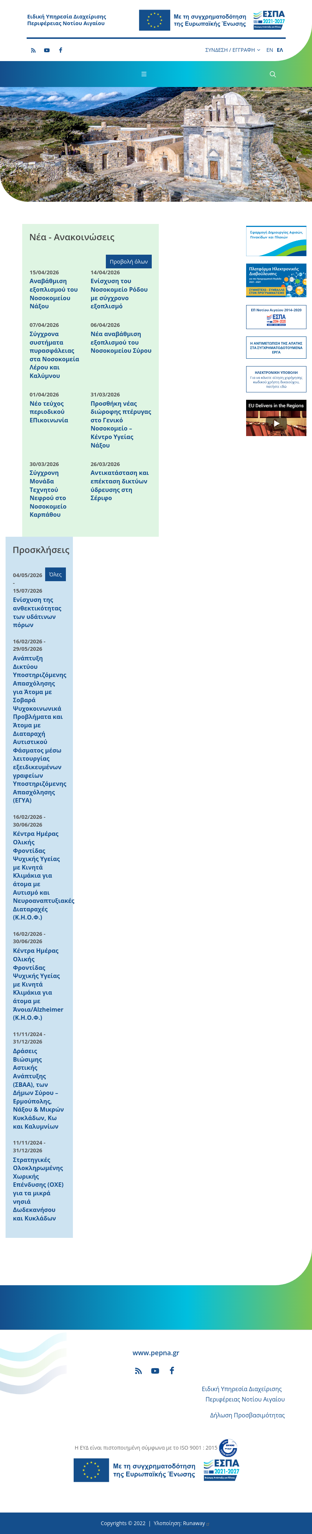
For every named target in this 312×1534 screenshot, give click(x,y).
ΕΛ (280, 49)
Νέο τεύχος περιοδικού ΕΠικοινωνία (49, 411)
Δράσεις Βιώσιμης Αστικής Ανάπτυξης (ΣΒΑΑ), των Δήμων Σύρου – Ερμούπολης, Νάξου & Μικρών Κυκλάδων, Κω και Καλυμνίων (38, 1088)
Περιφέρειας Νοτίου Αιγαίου (245, 1399)
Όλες (55, 574)
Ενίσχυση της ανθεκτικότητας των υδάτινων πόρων (37, 612)
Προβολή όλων (129, 261)
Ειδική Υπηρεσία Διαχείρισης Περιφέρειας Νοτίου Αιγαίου (66, 20)
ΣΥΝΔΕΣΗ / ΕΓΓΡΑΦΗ (232, 50)
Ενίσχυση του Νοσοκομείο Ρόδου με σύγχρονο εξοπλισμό (119, 293)
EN (269, 49)
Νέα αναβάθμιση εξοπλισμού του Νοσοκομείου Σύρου (121, 342)
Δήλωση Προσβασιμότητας (247, 1415)
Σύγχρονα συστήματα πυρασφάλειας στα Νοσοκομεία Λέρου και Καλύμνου (54, 355)
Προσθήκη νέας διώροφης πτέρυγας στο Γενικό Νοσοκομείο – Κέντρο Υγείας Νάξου (121, 424)
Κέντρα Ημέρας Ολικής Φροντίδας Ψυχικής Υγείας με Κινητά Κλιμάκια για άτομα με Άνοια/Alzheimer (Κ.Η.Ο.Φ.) (38, 984)
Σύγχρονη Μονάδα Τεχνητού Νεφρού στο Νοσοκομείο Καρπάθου (48, 494)
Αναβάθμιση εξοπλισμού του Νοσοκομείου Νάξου (54, 293)
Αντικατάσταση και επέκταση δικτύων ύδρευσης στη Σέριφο (120, 485)
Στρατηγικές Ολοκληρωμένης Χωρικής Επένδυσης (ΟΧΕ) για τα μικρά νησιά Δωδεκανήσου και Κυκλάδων (38, 1189)
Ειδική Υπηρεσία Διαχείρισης (242, 1389)
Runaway (196, 1523)
